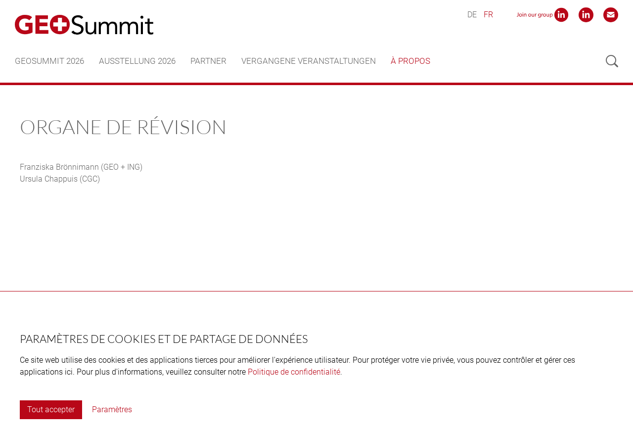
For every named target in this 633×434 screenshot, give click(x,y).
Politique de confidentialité (294, 372)
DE (472, 14)
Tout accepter (51, 409)
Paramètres (112, 409)
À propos (410, 61)
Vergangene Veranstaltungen (308, 61)
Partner (208, 61)
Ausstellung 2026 (137, 61)
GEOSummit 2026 (49, 61)
